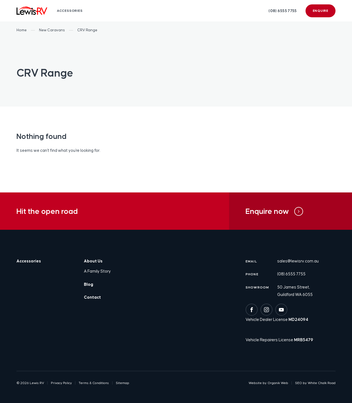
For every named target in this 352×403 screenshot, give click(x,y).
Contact (92, 297)
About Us (93, 261)
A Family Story (97, 271)
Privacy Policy (61, 383)
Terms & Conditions (94, 383)
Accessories (28, 261)
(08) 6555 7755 (282, 11)
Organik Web (278, 383)
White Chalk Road (322, 383)
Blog (88, 284)
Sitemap (122, 383)
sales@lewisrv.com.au (298, 261)
